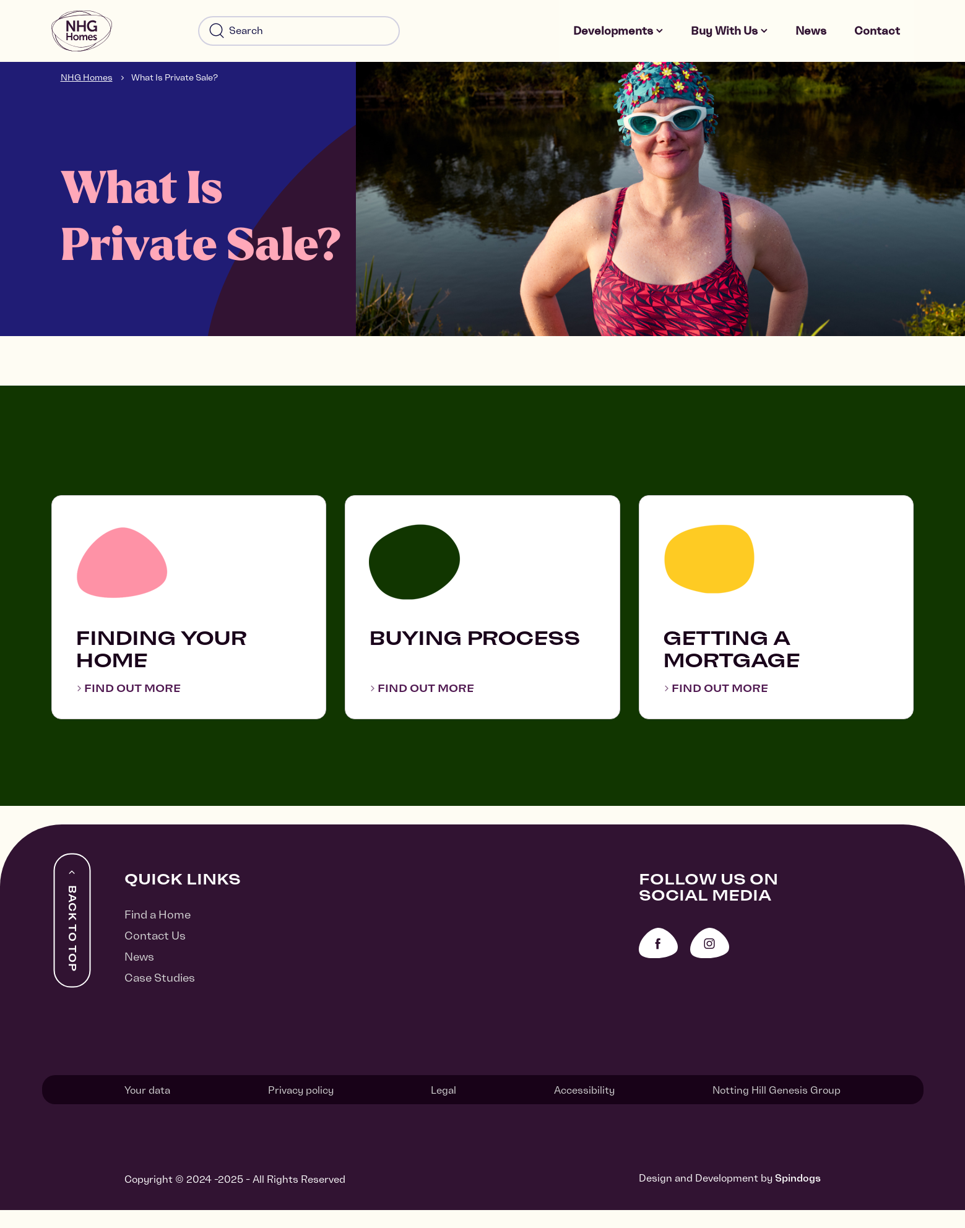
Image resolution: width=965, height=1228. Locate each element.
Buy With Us (729, 34)
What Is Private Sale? (174, 84)
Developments (619, 34)
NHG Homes (87, 84)
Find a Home (157, 935)
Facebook (658, 964)
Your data (147, 1109)
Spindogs (798, 1195)
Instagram (709, 964)
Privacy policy (301, 1109)
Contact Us (155, 956)
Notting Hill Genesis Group (776, 1109)
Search (216, 34)
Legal (443, 1109)
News (815, 34)
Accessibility (584, 1109)
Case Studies (159, 998)
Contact (878, 34)
